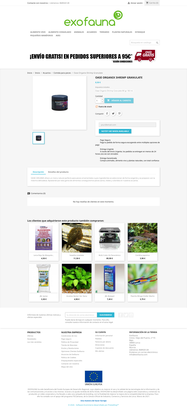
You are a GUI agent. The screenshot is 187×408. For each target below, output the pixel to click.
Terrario (104, 32)
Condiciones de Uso (69, 336)
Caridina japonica (142, 255)
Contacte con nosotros (37, 3)
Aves (58, 35)
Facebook (120, 315)
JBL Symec (44, 296)
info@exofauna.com (138, 354)
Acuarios (92, 32)
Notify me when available (115, 131)
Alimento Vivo (38, 32)
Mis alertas (99, 351)
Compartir (107, 113)
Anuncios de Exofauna (70, 354)
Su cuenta (100, 332)
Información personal (104, 335)
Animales (79, 32)
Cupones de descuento (104, 348)
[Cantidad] (98, 100)
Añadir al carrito (119, 100)
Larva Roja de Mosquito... (44, 255)
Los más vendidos (34, 342)
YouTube (131, 315)
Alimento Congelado (59, 32)
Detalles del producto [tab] (58, 172)
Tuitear (113, 113)
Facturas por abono (103, 342)
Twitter (125, 315)
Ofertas (30, 336)
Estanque (140, 32)
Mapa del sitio (67, 367)
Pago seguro (66, 339)
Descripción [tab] (38, 172)
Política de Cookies (68, 357)
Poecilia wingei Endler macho (142, 296)
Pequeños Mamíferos (41, 35)
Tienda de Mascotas (69, 345)
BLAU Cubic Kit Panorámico (109, 255)
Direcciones (100, 345)
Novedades (31, 339)
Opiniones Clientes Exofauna (72, 351)
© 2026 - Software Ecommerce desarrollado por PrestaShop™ (93, 405)
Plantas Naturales (122, 32)
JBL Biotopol (109, 296)
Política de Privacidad (69, 342)
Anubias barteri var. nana (76, 296)
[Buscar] (145, 42)
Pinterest (119, 113)
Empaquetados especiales (71, 360)
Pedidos (98, 339)
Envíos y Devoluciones (70, 348)
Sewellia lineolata (77, 255)
